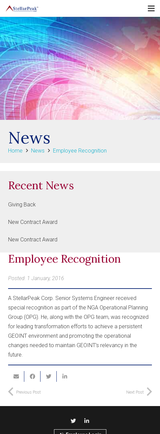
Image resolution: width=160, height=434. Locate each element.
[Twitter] (73, 421)
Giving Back (22, 204)
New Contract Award (32, 222)
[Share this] (32, 376)
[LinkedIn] (87, 421)
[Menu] (151, 8)
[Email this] (16, 376)
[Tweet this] (49, 376)
